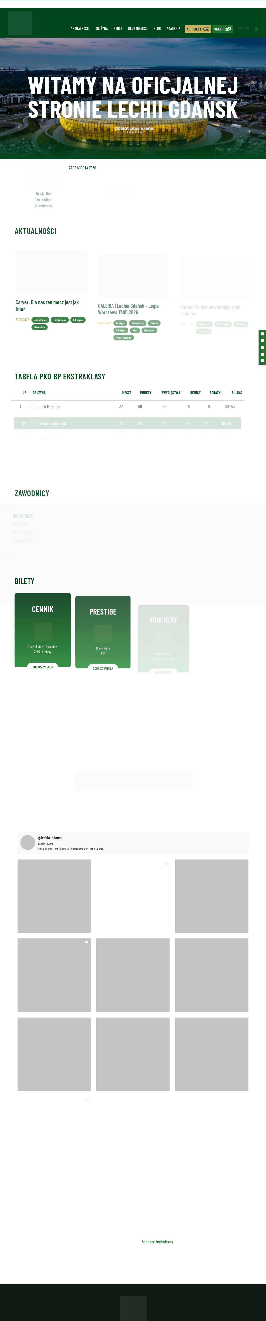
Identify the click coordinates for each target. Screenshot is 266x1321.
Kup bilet (194, 29)
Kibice (117, 28)
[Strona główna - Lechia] (20, 24)
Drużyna (101, 28)
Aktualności (80, 28)
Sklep (219, 29)
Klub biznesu (138, 28)
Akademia (173, 28)
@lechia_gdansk (50, 837)
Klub (157, 28)
